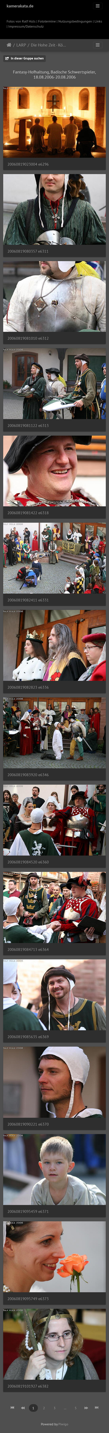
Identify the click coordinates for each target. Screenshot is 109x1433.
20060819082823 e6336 (28, 687)
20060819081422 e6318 (28, 513)
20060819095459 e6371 (28, 1211)
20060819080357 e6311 (28, 251)
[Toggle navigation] (97, 6)
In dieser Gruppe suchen (24, 58)
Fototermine (47, 21)
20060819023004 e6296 (28, 164)
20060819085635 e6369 (28, 1037)
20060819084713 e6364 (28, 949)
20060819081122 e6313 (28, 425)
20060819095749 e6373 (28, 1298)
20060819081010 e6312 (28, 338)
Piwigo (63, 1424)
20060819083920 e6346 (28, 775)
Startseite (9, 45)
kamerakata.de (20, 6)
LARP (21, 45)
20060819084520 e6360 (28, 862)
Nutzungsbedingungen (75, 21)
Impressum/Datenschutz (26, 26)
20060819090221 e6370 (28, 1124)
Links (98, 21)
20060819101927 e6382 (28, 1386)
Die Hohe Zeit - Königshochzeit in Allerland (48, 45)
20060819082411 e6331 (28, 600)
